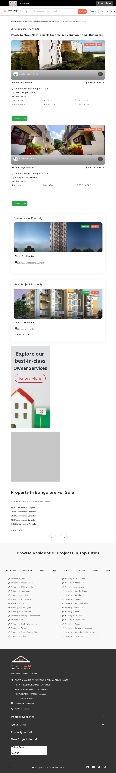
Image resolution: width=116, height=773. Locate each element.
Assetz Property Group (26, 92)
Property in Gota (16, 603)
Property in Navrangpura (20, 607)
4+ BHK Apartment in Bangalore (24, 524)
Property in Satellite (72, 616)
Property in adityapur (72, 607)
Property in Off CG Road (73, 579)
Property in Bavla (16, 620)
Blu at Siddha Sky (24, 256)
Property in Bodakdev (18, 595)
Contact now (20, 118)
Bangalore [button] (25, 3)
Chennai (42, 570)
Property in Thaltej (71, 599)
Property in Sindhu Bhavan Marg (23, 624)
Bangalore (27, 570)
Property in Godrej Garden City (22, 632)
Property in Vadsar (71, 624)
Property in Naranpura (19, 591)
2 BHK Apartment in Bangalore (23, 512)
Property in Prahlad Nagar (20, 583)
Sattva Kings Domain (23, 167)
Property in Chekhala (72, 636)
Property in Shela (16, 579)
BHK (93, 11)
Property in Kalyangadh (73, 620)
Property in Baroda (71, 595)
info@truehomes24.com (25, 703)
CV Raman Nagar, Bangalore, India (30, 88)
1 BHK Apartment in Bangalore (23, 508)
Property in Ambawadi (73, 587)
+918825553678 (22, 709)
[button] (14, 10)
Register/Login (104, 3)
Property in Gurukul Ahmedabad (77, 628)
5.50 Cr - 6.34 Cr (95, 167)
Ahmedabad (11, 570)
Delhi (54, 570)
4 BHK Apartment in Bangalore (23, 520)
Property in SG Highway (19, 599)
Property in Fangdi (17, 628)
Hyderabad (67, 570)
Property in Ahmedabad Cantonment (79, 632)
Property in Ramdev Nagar (75, 591)
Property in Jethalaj (17, 636)
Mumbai (95, 570)
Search (82, 11)
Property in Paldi (70, 611)
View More (16, 530)
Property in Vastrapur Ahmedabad (24, 616)
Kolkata (82, 570)
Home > (14, 21)
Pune (108, 570)
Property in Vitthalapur (73, 583)
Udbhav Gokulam (24, 322)
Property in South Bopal (19, 611)
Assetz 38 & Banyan (22, 82)
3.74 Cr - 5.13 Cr (95, 82)
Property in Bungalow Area (75, 603)
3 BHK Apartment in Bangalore (23, 516)
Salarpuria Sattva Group (27, 177)
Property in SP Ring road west (22, 587)
